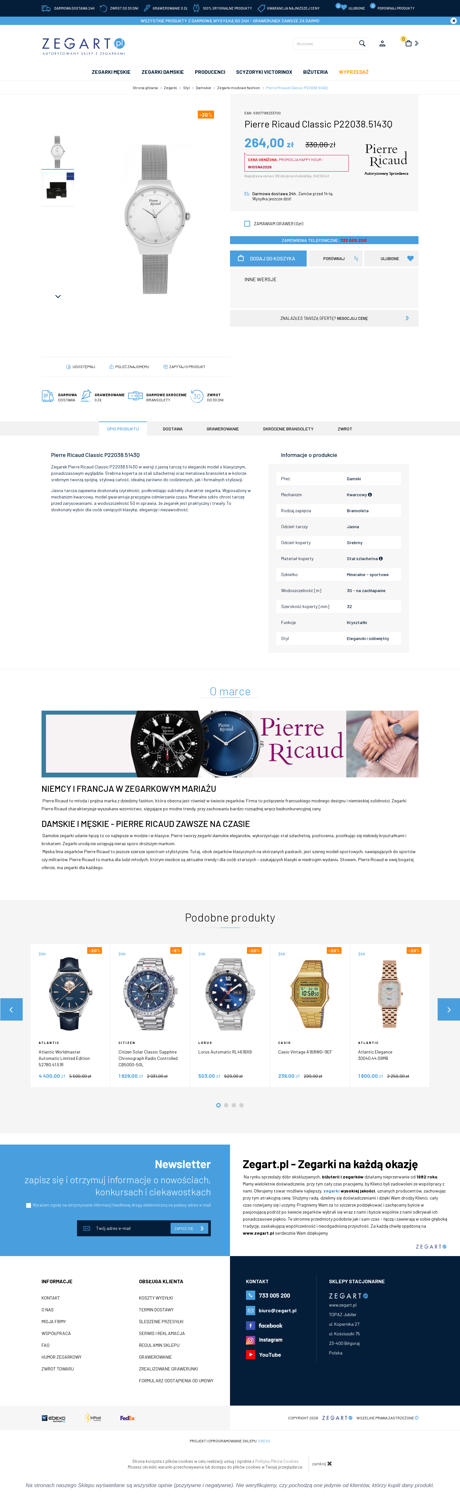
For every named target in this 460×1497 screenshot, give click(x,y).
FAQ (46, 1345)
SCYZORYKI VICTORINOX (264, 71)
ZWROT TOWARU (58, 1369)
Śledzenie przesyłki (161, 1321)
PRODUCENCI (210, 71)
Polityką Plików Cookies (277, 1461)
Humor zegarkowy (61, 1357)
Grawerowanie (155, 1357)
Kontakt (51, 1298)
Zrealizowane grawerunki (168, 1369)
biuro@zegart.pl (277, 1310)
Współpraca (56, 1333)
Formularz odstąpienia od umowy (176, 1380)
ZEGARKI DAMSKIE (162, 71)
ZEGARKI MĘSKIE (111, 71)
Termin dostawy (156, 1310)
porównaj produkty (392, 7)
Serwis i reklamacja (162, 1333)
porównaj (334, 258)
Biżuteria (316, 71)
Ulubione (350, 7)
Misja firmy (54, 1321)
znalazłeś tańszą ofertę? (324, 318)
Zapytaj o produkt (187, 366)
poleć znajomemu (132, 366)
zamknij (322, 1463)
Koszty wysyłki (156, 1298)
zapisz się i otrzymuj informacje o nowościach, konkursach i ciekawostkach (118, 1185)
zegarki (331, 1190)
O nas (48, 1310)
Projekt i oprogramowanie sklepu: (230, 1441)
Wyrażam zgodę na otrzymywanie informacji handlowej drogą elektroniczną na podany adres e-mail (122, 1205)
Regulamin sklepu (159, 1345)
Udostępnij (84, 366)
